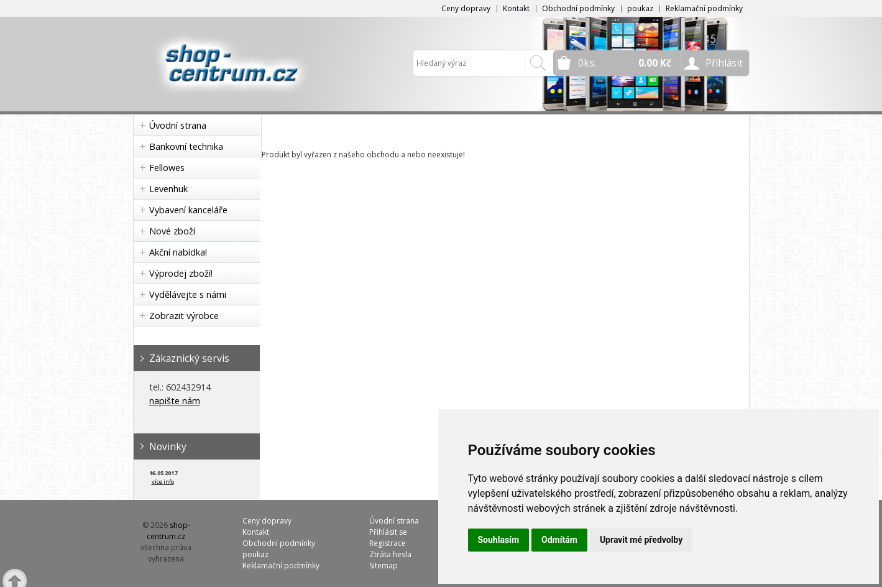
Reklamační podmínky (704, 8)
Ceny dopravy (465, 8)
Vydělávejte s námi (187, 294)
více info (163, 482)
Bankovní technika (186, 146)
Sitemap (383, 565)
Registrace (387, 543)
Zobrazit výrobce (184, 315)
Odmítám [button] (559, 540)
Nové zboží (172, 231)
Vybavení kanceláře (188, 210)
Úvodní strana (177, 125)
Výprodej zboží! (181, 273)
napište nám (174, 401)
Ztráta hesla (390, 554)
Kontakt (516, 8)
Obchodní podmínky (578, 8)
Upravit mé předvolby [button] (641, 540)
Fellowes (167, 167)
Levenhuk (168, 189)
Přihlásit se (388, 532)
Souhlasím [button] (499, 540)
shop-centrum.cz (168, 531)
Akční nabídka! (178, 252)
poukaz (640, 8)
